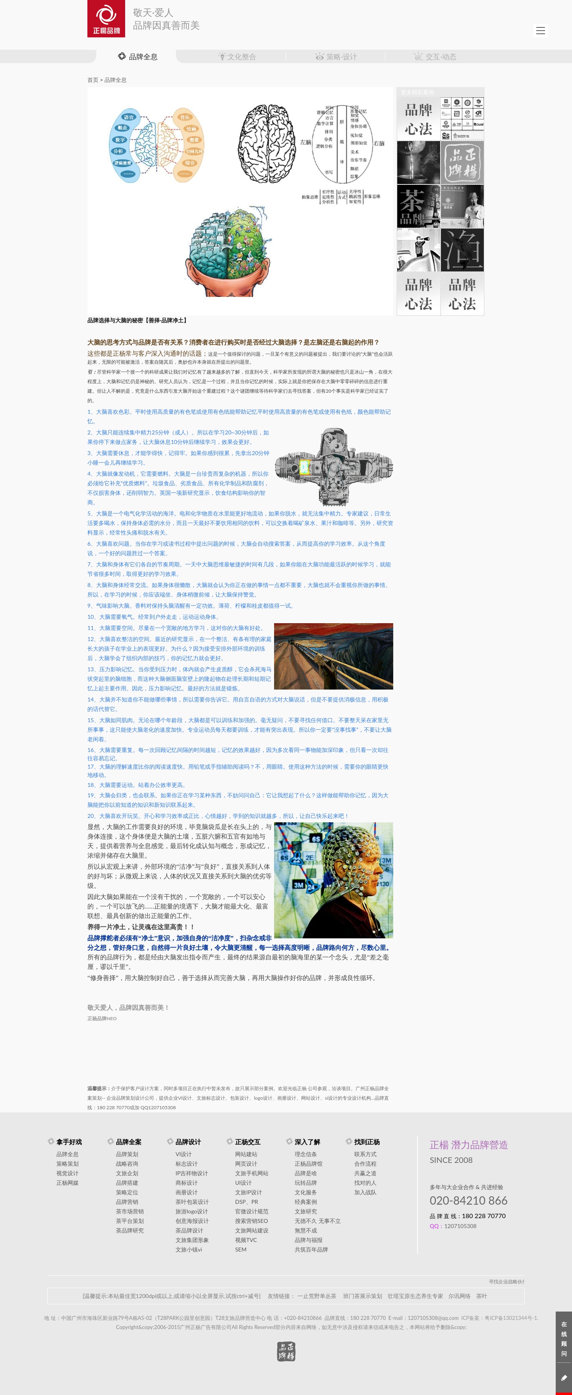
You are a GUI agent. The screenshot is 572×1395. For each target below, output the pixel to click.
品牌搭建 (127, 1182)
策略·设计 (335, 56)
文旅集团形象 (192, 1239)
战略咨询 (127, 1163)
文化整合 (236, 56)
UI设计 (243, 1182)
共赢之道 (365, 1173)
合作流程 (365, 1163)
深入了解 (307, 1141)
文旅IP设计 (248, 1192)
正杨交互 (248, 1141)
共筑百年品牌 (311, 1249)
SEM (241, 1249)
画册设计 (187, 1192)
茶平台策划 (130, 1220)
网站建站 (246, 1154)
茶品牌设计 (189, 1230)
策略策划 (67, 1163)
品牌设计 (188, 1141)
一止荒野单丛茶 (317, 1295)
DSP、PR (246, 1201)
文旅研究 (306, 1211)
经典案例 (306, 1201)
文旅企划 (127, 1173)
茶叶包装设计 (192, 1201)
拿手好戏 (69, 1141)
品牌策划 (127, 1154)
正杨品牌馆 (309, 1163)
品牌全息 (137, 56)
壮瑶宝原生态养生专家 (415, 1295)
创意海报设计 (192, 1220)
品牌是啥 (306, 1173)
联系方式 (365, 1154)
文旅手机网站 (252, 1173)
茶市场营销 (130, 1211)
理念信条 (306, 1154)
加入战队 (365, 1192)
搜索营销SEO (251, 1220)
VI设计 (184, 1154)
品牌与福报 (309, 1239)
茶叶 (481, 1295)
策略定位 (127, 1192)
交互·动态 (435, 56)
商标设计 (187, 1182)
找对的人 (365, 1182)
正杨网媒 (67, 1182)
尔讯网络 (459, 1295)
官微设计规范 (252, 1211)
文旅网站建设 (252, 1230)
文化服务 (306, 1192)
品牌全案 (128, 1141)
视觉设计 (67, 1173)
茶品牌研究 (130, 1230)
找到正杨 (367, 1141)
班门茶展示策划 (362, 1295)
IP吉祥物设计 (192, 1173)
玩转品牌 (306, 1182)
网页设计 (246, 1163)
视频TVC (246, 1239)
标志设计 (187, 1163)
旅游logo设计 (192, 1211)
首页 (93, 79)
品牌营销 (127, 1201)
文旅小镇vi (189, 1249)
